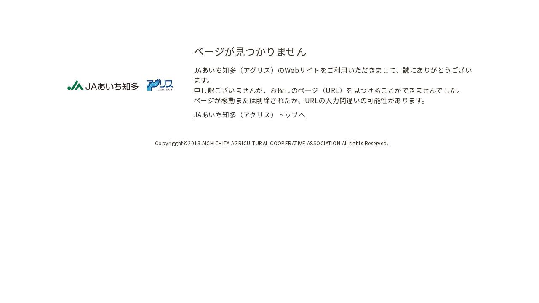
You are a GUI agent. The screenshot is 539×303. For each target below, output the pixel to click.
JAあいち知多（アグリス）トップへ (249, 114)
